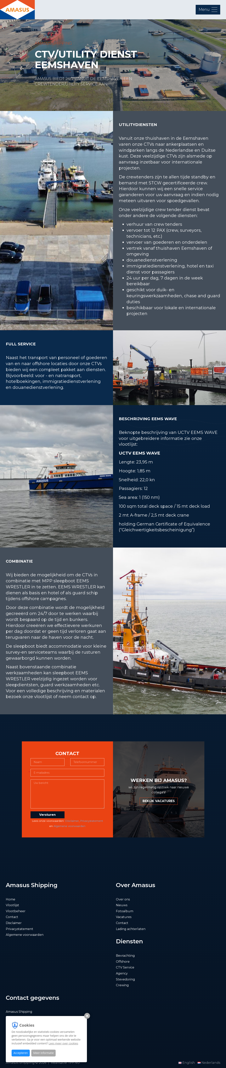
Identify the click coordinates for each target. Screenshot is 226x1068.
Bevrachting (125, 955)
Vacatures (123, 917)
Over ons (123, 899)
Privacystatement (91, 820)
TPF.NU (74, 1063)
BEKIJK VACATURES (159, 801)
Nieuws (121, 905)
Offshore (123, 961)
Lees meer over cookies (63, 1043)
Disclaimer (72, 820)
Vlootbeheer (15, 911)
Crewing (122, 985)
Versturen (47, 815)
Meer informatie (43, 1053)
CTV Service (125, 967)
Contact (12, 917)
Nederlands (209, 1063)
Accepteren (21, 1053)
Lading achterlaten (130, 929)
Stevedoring (125, 979)
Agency (122, 973)
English (187, 1063)
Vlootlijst (12, 905)
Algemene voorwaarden (69, 826)
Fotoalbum (124, 911)
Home (10, 899)
